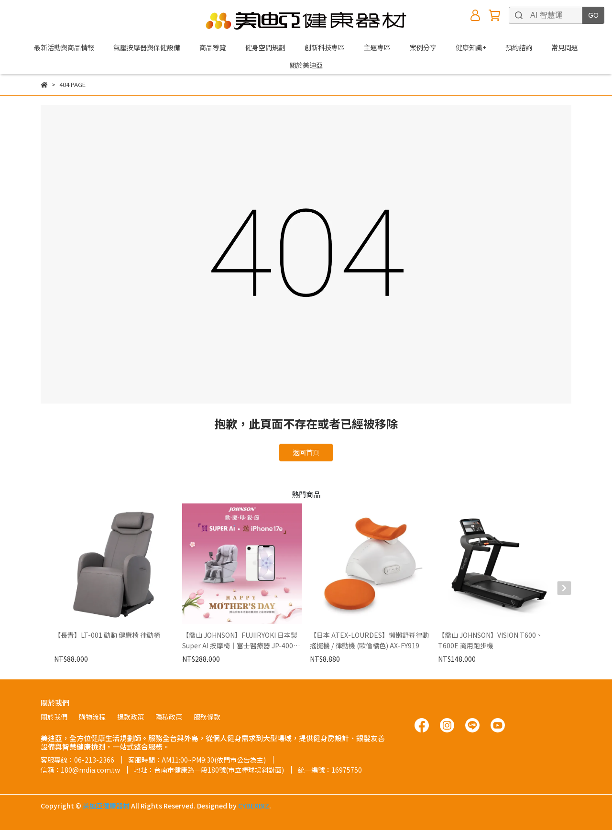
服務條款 (207, 716)
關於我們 (54, 716)
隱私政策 (168, 716)
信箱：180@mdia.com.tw (80, 770)
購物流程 (92, 716)
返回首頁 (306, 452)
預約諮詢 (518, 47)
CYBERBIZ (253, 805)
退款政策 (130, 716)
